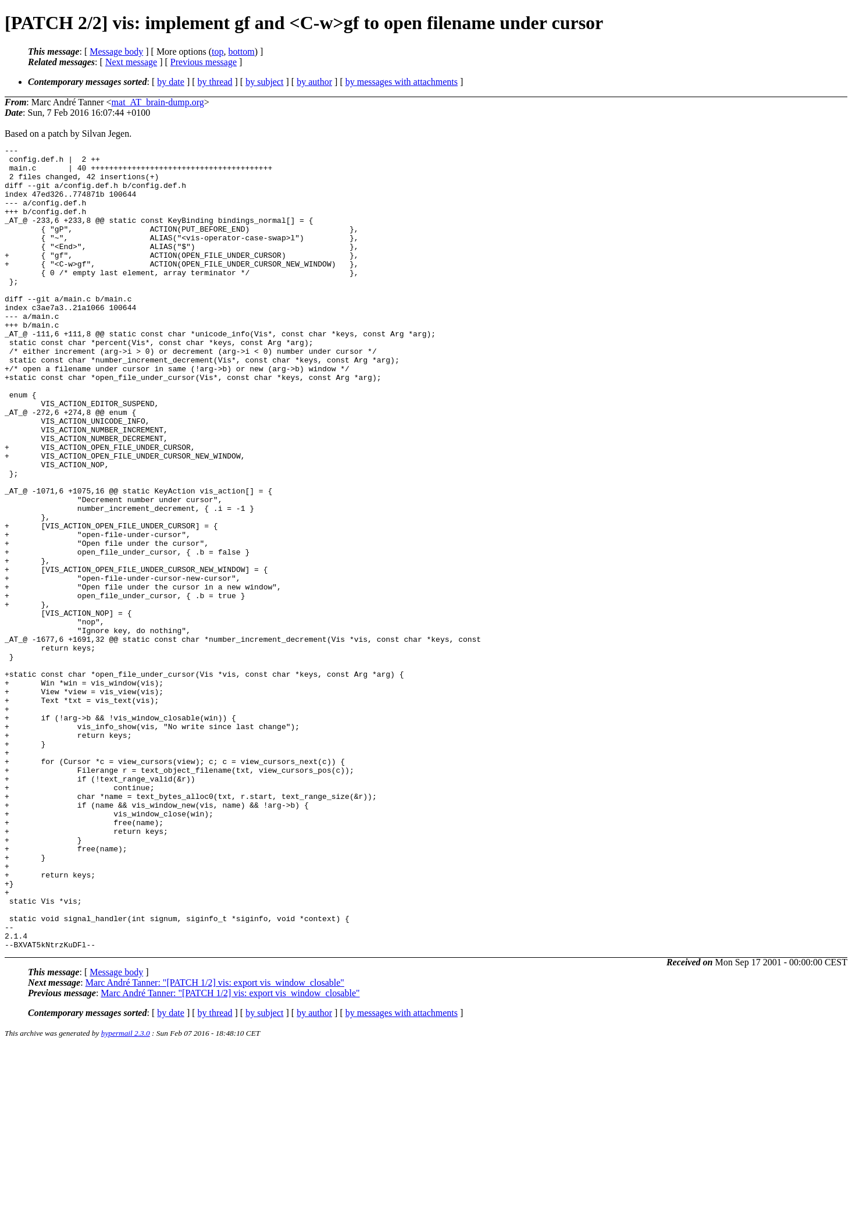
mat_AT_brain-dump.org (158, 102)
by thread (215, 82)
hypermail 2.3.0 (125, 1193)
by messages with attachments (401, 82)
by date (170, 82)
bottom (241, 51)
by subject (264, 82)
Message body (116, 51)
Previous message (203, 62)
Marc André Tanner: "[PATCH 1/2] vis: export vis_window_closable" (214, 1143)
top (217, 51)
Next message (131, 62)
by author (314, 82)
